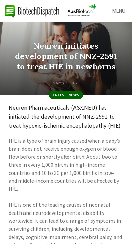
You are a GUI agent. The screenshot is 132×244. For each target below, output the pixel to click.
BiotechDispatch (32, 11)
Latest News (66, 95)
